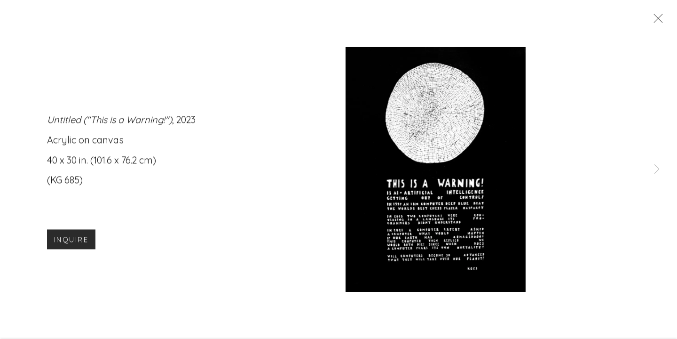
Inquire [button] (71, 241)
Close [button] (656, 21)
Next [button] (657, 169)
